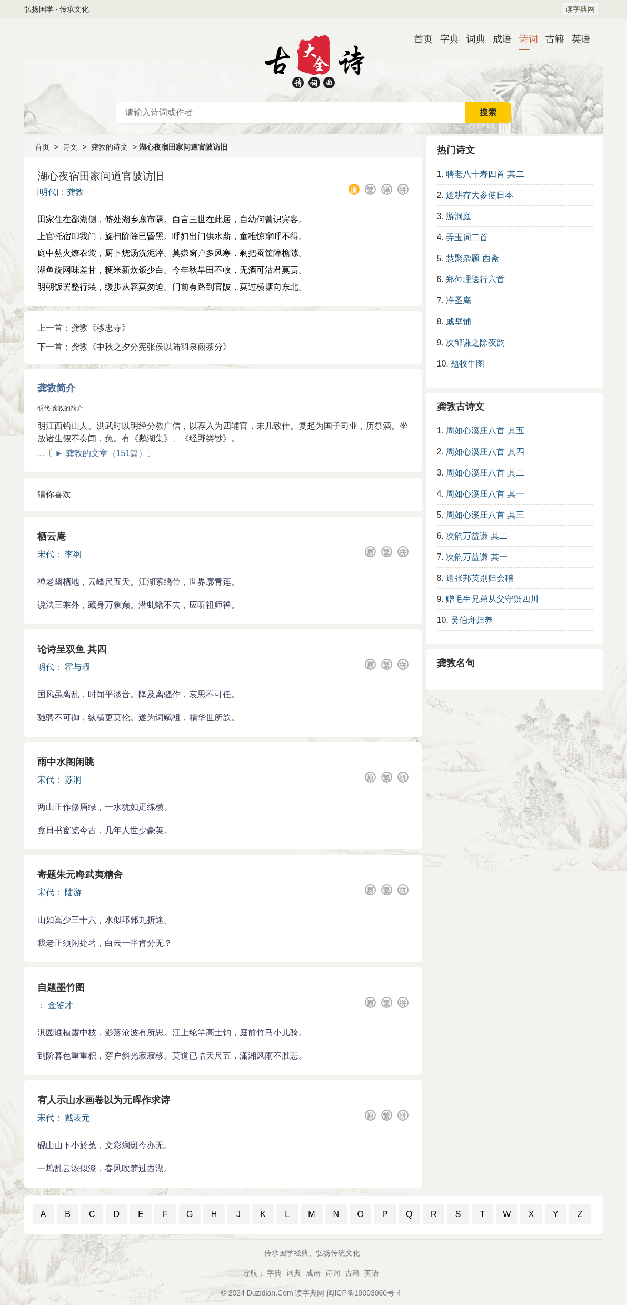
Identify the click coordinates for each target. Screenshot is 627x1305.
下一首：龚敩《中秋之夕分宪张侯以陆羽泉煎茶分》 (134, 346)
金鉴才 (60, 1005)
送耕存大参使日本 (479, 195)
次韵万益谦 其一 (476, 556)
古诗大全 (313, 60)
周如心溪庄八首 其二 (485, 472)
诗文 (70, 147)
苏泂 (73, 779)
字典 (445, 39)
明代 (47, 191)
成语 (498, 39)
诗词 (524, 39)
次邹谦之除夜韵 (475, 342)
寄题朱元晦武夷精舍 (80, 874)
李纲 (73, 554)
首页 (419, 39)
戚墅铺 (458, 321)
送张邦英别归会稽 (479, 578)
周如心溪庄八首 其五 (485, 430)
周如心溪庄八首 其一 (485, 493)
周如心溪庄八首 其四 (485, 451)
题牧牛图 (467, 363)
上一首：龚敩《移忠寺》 (83, 327)
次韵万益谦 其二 (476, 535)
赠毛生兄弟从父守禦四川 (492, 599)
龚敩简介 (56, 388)
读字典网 (580, 9)
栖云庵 (51, 536)
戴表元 (77, 1117)
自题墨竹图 (61, 987)
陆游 (73, 892)
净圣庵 (458, 300)
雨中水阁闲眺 (65, 762)
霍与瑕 (77, 667)
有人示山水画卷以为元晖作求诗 (103, 1100)
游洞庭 (458, 216)
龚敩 (75, 191)
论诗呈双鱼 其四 (71, 649)
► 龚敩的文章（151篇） (101, 453)
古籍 (550, 39)
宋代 (45, 554)
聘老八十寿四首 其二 (485, 174)
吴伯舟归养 (472, 620)
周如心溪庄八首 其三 (485, 514)
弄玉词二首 (467, 237)
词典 (471, 39)
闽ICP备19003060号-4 (364, 1293)
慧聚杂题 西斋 (472, 258)
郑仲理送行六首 (475, 279)
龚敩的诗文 (109, 147)
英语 (577, 39)
